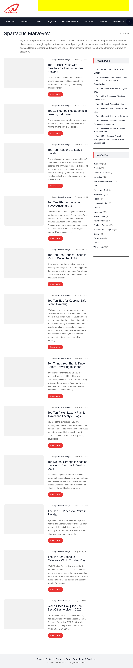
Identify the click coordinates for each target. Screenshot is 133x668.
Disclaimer (60, 659)
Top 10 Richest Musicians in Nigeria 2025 (110, 90)
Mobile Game (99, 217)
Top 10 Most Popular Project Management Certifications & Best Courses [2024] (108, 140)
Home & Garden (100, 204)
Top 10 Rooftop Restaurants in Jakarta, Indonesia (66, 112)
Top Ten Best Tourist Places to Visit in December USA (68, 257)
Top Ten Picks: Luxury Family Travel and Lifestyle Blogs (67, 414)
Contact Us (50, 659)
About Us (41, 659)
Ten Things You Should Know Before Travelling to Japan (67, 365)
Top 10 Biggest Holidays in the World (112, 117)
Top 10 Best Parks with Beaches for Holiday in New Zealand (66, 69)
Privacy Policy (72, 659)
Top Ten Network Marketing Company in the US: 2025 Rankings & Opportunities (111, 81)
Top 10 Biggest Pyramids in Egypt (110, 104)
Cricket (96, 169)
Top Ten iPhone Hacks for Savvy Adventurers (65, 204)
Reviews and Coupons (103, 230)
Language (97, 212)
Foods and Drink (100, 191)
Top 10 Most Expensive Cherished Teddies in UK (109, 98)
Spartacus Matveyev (62, 60)
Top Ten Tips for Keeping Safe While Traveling (68, 302)
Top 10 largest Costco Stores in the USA (110, 110)
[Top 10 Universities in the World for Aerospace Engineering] (93, 119)
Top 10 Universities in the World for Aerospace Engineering (110, 123)
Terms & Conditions (87, 659)
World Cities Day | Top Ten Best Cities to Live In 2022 (65, 608)
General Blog (99, 195)
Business (97, 164)
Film (95, 186)
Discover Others (100, 173)
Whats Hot (98, 248)
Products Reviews (101, 226)
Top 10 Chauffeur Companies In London (108, 71)
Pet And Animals (100, 221)
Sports (96, 234)
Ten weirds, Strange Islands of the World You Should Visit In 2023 (67, 465)
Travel (96, 243)
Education (97, 177)
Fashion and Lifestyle (102, 182)
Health (96, 199)
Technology (98, 239)
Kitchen (96, 208)
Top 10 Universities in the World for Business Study (110, 130)
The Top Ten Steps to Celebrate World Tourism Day (67, 558)
